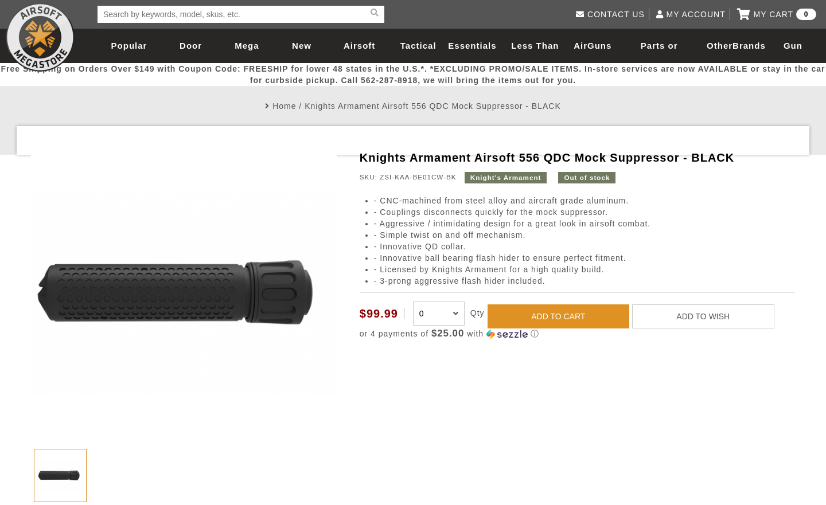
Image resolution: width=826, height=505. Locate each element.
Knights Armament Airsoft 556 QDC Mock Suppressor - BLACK (433, 106)
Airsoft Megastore (40, 37)
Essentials (472, 45)
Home (284, 106)
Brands (749, 45)
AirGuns (592, 45)
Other (720, 45)
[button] (577, 333)
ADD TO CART (558, 316)
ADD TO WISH (703, 316)
